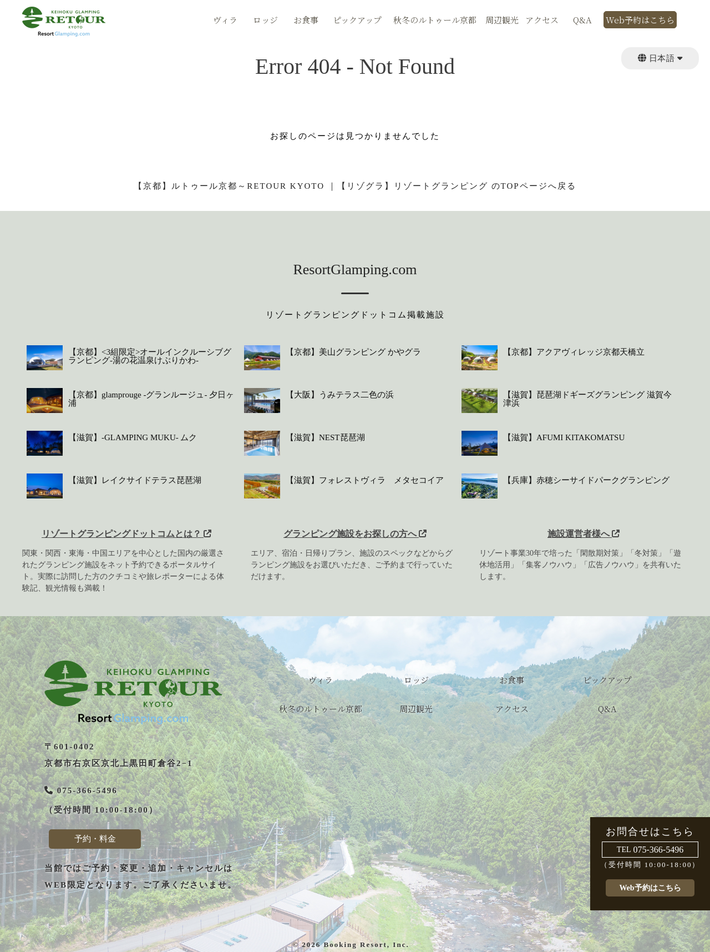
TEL (624, 850)
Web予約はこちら (640, 21)
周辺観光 (502, 21)
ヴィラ (225, 21)
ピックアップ (357, 21)
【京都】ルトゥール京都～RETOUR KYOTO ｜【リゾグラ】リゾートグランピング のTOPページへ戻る (355, 186)
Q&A (582, 21)
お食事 (305, 21)
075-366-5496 (658, 849)
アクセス (542, 21)
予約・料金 (95, 838)
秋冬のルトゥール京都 (434, 21)
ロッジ (265, 21)
